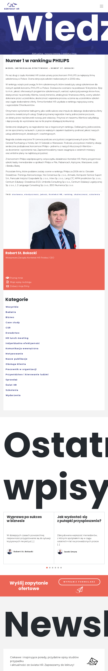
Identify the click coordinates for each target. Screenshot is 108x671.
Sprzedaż (12, 379)
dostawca (17, 194)
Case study (13, 322)
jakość (43, 194)
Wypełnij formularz (79, 582)
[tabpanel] (29, 538)
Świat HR (11, 385)
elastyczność (31, 194)
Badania (11, 312)
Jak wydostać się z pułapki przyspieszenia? (79, 519)
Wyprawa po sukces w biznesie (24, 519)
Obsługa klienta (16, 364)
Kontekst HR (55, 194)
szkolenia (94, 194)
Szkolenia (12, 390)
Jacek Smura (67, 551)
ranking (68, 194)
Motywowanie (14, 353)
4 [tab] (55, 567)
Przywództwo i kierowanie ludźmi (27, 374)
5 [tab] (58, 567)
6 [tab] (61, 567)
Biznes (9, 68)
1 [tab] (47, 567)
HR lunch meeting (17, 338)
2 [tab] (49, 567)
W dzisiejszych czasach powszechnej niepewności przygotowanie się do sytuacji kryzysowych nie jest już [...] (28, 538)
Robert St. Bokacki (62, 68)
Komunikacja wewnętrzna (22, 348)
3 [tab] (52, 567)
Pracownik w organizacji (21, 369)
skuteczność (81, 194)
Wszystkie (12, 307)
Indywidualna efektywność (31, 68)
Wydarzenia (13, 395)
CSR (8, 327)
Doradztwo (13, 333)
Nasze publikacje (17, 359)
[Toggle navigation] (101, 6)
